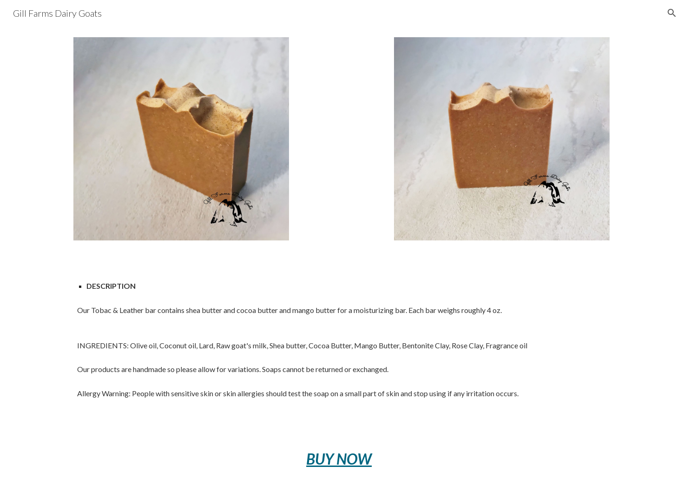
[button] (672, 13)
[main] (341, 341)
